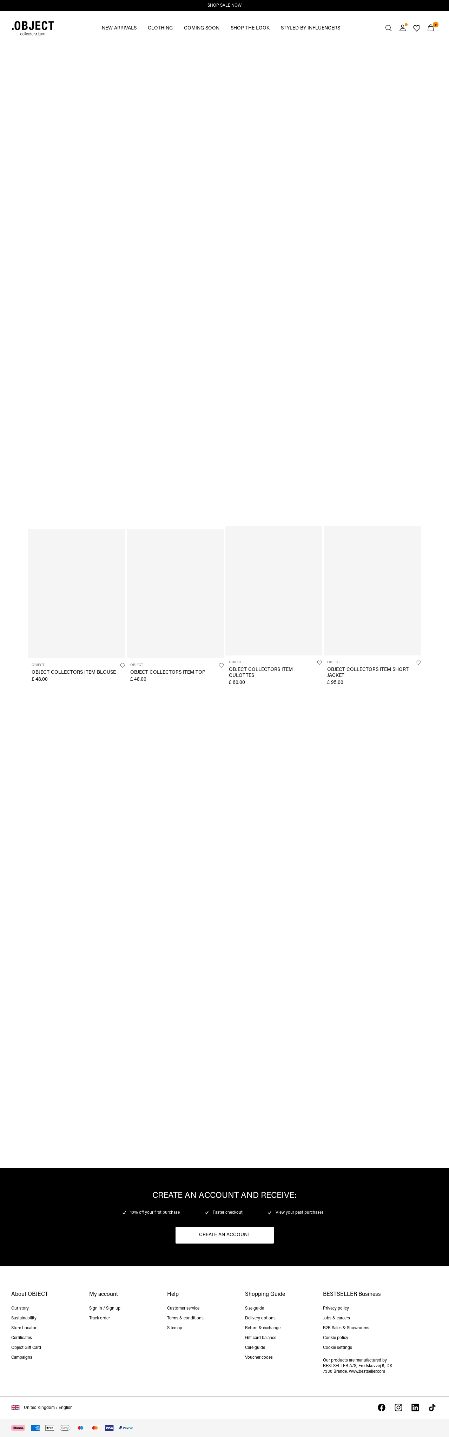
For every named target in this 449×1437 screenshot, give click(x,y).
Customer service (183, 1308)
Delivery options (260, 1318)
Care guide (255, 1348)
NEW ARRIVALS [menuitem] (119, 28)
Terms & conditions (185, 1318)
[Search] (389, 28)
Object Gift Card (26, 1348)
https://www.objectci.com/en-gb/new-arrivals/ (272, 53)
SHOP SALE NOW (224, 6)
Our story (20, 1308)
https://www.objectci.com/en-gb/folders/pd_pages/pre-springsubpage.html (261, 948)
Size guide (254, 1308)
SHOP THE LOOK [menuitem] (250, 28)
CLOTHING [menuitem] (160, 28)
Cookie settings (337, 1348)
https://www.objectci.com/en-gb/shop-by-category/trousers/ (277, 285)
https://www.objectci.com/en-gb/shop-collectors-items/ (48, 944)
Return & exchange (262, 1328)
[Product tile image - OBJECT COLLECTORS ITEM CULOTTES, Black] (274, 590)
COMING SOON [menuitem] (201, 28)
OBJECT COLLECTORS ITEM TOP (167, 672)
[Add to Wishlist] (122, 665)
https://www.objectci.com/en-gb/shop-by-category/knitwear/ (52, 285)
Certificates (21, 1338)
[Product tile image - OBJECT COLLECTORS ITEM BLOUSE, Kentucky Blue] (76, 593)
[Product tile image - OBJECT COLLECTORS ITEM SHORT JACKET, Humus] (372, 590)
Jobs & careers (336, 1318)
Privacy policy (336, 1308)
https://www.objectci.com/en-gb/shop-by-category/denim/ (389, 712)
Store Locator (24, 1328)
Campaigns (21, 1358)
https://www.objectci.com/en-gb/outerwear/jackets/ (261, 712)
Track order (99, 1318)
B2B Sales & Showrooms (346, 1328)
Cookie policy (335, 1338)
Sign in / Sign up (104, 1308)
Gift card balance (260, 1338)
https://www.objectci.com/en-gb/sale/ (24, 53)
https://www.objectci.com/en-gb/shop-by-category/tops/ (52, 712)
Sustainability (24, 1318)
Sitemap (174, 1328)
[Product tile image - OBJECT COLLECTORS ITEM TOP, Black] (175, 593)
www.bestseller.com (367, 1372)
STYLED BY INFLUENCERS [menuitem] (310, 28)
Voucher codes (259, 1358)
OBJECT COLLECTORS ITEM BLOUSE (74, 672)
